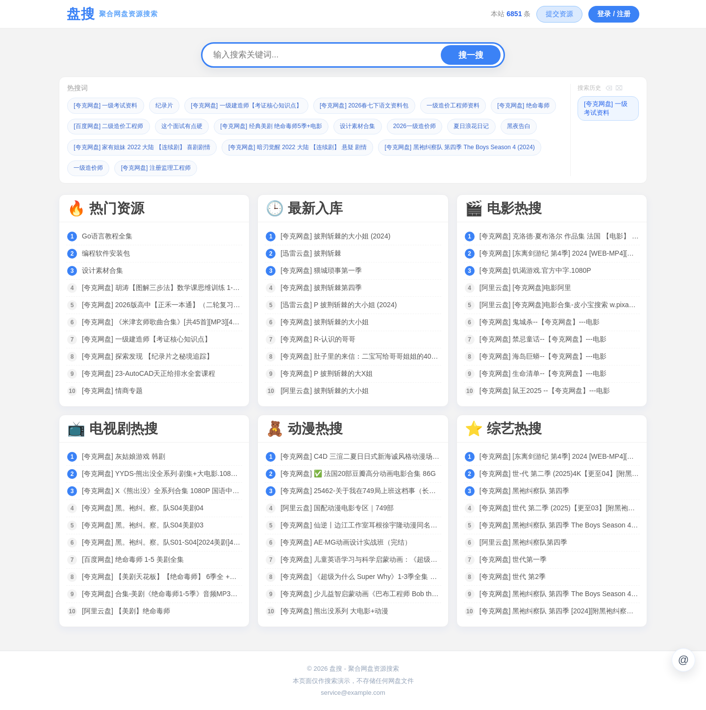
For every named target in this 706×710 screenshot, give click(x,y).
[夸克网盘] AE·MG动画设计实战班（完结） (345, 541)
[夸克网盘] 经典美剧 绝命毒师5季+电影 (361, 126)
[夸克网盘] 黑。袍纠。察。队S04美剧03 (142, 524)
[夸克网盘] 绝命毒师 (102, 126)
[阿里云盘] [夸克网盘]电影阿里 (525, 286)
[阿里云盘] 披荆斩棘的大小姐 (324, 390)
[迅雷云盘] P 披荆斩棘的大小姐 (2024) (338, 304)
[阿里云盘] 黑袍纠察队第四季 (523, 541)
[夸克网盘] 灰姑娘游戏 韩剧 (123, 455)
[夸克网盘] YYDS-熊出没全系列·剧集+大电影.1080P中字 (161, 472)
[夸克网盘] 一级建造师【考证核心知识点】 (260, 105)
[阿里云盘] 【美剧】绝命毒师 (126, 610)
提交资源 (559, 14)
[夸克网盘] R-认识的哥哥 (317, 338)
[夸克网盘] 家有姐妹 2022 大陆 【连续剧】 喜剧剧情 (249, 146)
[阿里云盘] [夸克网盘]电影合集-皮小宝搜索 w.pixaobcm (559, 304)
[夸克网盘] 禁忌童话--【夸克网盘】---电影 (542, 338)
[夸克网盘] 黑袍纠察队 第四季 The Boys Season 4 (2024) (154, 167)
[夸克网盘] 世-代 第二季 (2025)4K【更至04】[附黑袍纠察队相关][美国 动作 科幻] (559, 472)
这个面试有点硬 (265, 126)
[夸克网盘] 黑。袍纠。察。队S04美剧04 (142, 507)
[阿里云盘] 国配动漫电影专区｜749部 (337, 507)
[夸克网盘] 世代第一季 (513, 558)
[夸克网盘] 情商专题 (112, 390)
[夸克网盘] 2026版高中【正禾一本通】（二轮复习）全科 (161, 304)
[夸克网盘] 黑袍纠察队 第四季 (524, 490)
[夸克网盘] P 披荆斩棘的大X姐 (326, 372)
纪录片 (171, 105)
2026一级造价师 (515, 126)
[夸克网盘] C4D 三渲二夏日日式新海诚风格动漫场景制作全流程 (360, 455)
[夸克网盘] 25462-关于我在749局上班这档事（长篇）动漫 (360, 490)
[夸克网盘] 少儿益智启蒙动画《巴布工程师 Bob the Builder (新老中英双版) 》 (360, 593)
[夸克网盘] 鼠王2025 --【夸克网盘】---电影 (544, 390)
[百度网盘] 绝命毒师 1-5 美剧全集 (133, 558)
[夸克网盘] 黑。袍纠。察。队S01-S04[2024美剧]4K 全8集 (161, 541)
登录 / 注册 (613, 14)
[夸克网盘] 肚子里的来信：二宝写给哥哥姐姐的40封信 (360, 355)
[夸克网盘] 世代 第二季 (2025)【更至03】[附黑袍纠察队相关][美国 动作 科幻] (559, 507)
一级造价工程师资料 (481, 105)
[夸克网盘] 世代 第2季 (512, 575)
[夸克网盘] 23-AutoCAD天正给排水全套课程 (148, 372)
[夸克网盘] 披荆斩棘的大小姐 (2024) (335, 235)
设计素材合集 (454, 126)
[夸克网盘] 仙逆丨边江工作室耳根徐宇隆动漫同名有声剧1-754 (360, 524)
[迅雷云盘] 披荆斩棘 (310, 252)
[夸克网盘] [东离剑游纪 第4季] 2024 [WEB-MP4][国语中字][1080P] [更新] (559, 252)
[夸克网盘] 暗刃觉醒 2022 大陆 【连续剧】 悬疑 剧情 (416, 146)
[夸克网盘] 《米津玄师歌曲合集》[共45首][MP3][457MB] (161, 321)
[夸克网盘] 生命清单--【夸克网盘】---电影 (542, 372)
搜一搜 (470, 55)
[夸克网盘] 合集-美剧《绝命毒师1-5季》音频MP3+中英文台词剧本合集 (161, 593)
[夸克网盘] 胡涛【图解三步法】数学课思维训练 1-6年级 (161, 286)
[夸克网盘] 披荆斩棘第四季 (321, 286)
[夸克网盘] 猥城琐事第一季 (321, 269)
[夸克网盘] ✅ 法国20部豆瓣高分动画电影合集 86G (357, 472)
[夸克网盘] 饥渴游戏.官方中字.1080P (535, 269)
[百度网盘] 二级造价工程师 (187, 126)
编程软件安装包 (106, 252)
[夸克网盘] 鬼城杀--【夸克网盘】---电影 (539, 321)
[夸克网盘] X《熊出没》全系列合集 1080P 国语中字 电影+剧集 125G (161, 490)
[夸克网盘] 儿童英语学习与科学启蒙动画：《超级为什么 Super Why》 (360, 558)
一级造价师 (270, 167)
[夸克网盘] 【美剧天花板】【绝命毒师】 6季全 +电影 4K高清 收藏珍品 (161, 575)
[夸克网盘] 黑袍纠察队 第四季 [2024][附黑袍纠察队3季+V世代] (559, 610)
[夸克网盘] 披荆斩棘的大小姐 (324, 321)
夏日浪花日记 (93, 146)
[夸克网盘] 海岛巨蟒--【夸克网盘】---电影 (542, 355)
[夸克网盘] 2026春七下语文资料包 (386, 105)
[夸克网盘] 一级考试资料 (108, 105)
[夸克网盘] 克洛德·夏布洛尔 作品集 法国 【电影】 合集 (559, 235)
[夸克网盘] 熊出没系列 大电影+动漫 (334, 610)
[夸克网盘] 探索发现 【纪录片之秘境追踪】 (147, 355)
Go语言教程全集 (107, 235)
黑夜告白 (143, 146)
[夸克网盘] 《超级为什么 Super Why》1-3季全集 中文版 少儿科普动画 (360, 575)
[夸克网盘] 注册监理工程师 (342, 167)
